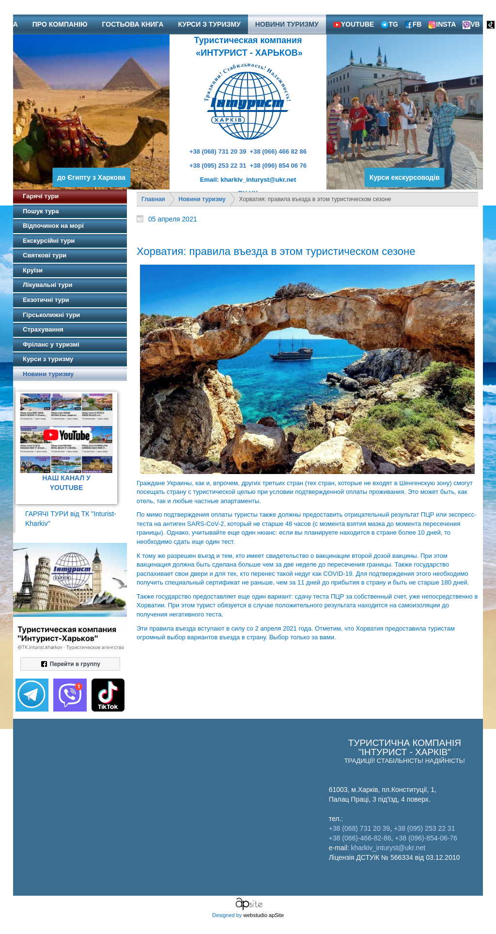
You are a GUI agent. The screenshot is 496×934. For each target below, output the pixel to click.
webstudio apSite (263, 915)
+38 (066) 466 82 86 (278, 151)
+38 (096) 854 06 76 (278, 165)
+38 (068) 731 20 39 (217, 151)
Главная (153, 199)
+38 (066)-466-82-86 (360, 838)
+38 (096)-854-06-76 (426, 838)
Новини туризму (202, 199)
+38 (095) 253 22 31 (217, 165)
